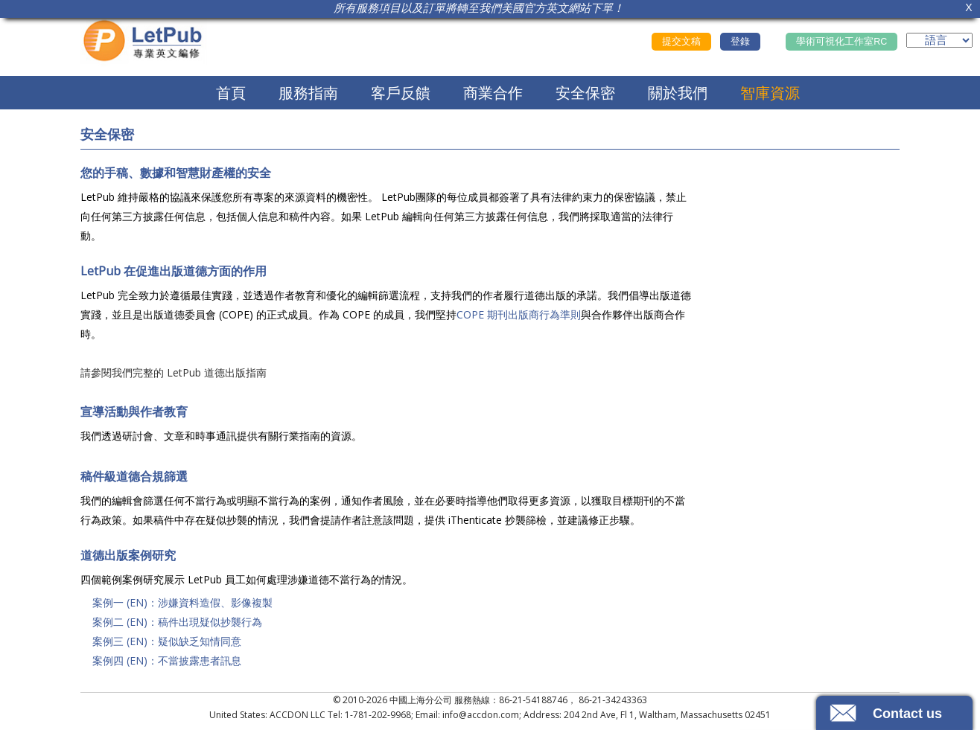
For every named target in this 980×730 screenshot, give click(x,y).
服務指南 (308, 93)
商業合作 (493, 93)
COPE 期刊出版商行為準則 (518, 314)
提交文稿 (681, 41)
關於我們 (677, 93)
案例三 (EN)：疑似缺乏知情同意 (166, 641)
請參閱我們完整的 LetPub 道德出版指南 (173, 372)
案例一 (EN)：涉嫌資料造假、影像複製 (182, 602)
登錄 (740, 41)
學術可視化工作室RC (841, 41)
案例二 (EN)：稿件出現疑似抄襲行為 (177, 622)
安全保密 (585, 93)
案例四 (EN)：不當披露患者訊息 (166, 660)
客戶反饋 (400, 93)
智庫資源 (770, 93)
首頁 (231, 93)
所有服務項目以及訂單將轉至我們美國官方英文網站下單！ (479, 7)
